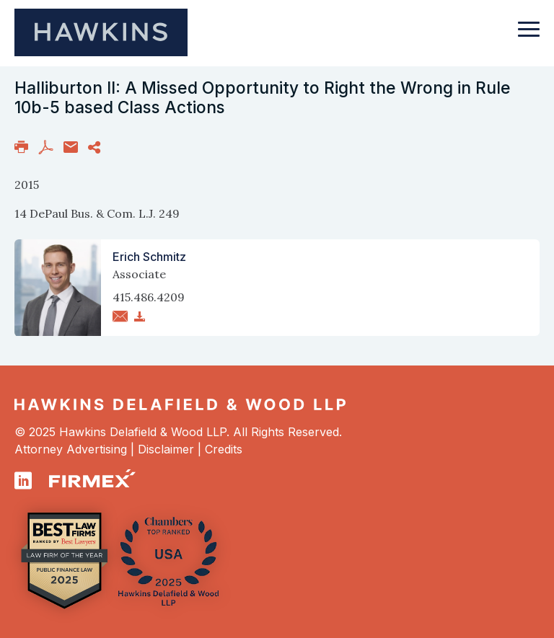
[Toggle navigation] (529, 36)
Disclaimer (166, 449)
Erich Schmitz (149, 256)
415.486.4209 (149, 297)
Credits (223, 449)
